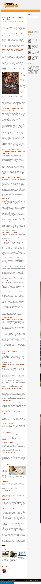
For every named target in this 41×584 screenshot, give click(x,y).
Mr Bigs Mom (5, 21)
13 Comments (13, 22)
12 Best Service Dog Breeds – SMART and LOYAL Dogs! (35, 52)
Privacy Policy (25, 580)
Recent (36, 31)
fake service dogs (20, 26)
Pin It (19, 545)
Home (3, 13)
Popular (30, 31)
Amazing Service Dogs (5, 580)
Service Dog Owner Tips (5, 22)
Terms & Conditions (32, 580)
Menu (3, 10)
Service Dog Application (10, 13)
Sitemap (38, 580)
